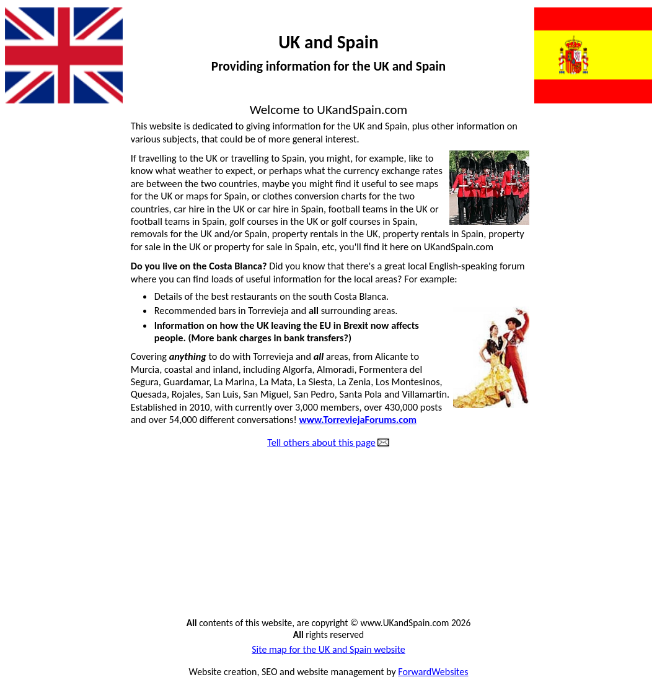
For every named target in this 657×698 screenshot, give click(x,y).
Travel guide (621, 545)
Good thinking (39, 479)
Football (26, 391)
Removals (626, 435)
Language (626, 193)
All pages (28, 171)
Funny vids (31, 414)
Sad (638, 458)
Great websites (40, 545)
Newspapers (621, 325)
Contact (26, 259)
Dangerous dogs (43, 281)
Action (23, 127)
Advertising (33, 149)
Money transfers (612, 259)
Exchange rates (40, 347)
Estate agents (37, 325)
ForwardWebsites (433, 672)
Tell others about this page (321, 442)
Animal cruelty (39, 193)
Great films (32, 501)
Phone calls (623, 347)
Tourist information (606, 524)
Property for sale (612, 370)
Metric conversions (607, 237)
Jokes (635, 149)
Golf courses (35, 435)
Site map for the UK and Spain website (328, 649)
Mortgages (624, 281)
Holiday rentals (40, 568)
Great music (34, 524)
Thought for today (609, 501)
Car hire (26, 237)
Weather (628, 568)
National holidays (610, 303)
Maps (634, 215)
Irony (635, 127)
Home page (33, 589)
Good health (35, 458)
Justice (632, 171)
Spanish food (619, 479)
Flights (23, 370)
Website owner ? (611, 589)
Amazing (27, 215)
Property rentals (613, 391)
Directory (29, 303)
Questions (625, 414)
